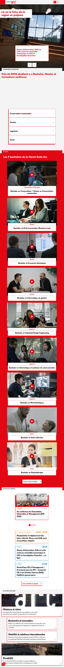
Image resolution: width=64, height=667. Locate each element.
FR (54, 2)
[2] (32, 525)
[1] (30, 525)
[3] (34, 525)
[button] (2, 2)
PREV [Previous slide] (30, 65)
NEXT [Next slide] (34, 65)
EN (57, 2)
